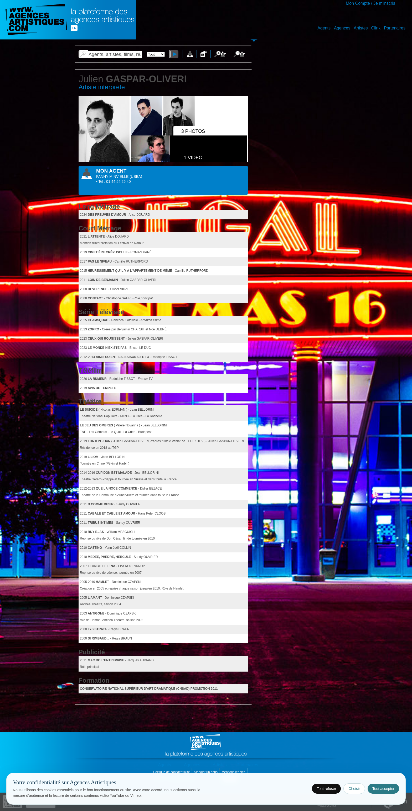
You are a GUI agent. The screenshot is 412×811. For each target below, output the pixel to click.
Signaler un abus (206, 772)
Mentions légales (234, 772)
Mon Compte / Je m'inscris (370, 3)
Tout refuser (326, 789)
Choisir (354, 789)
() (136, 176)
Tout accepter (383, 789)
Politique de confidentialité (172, 772)
